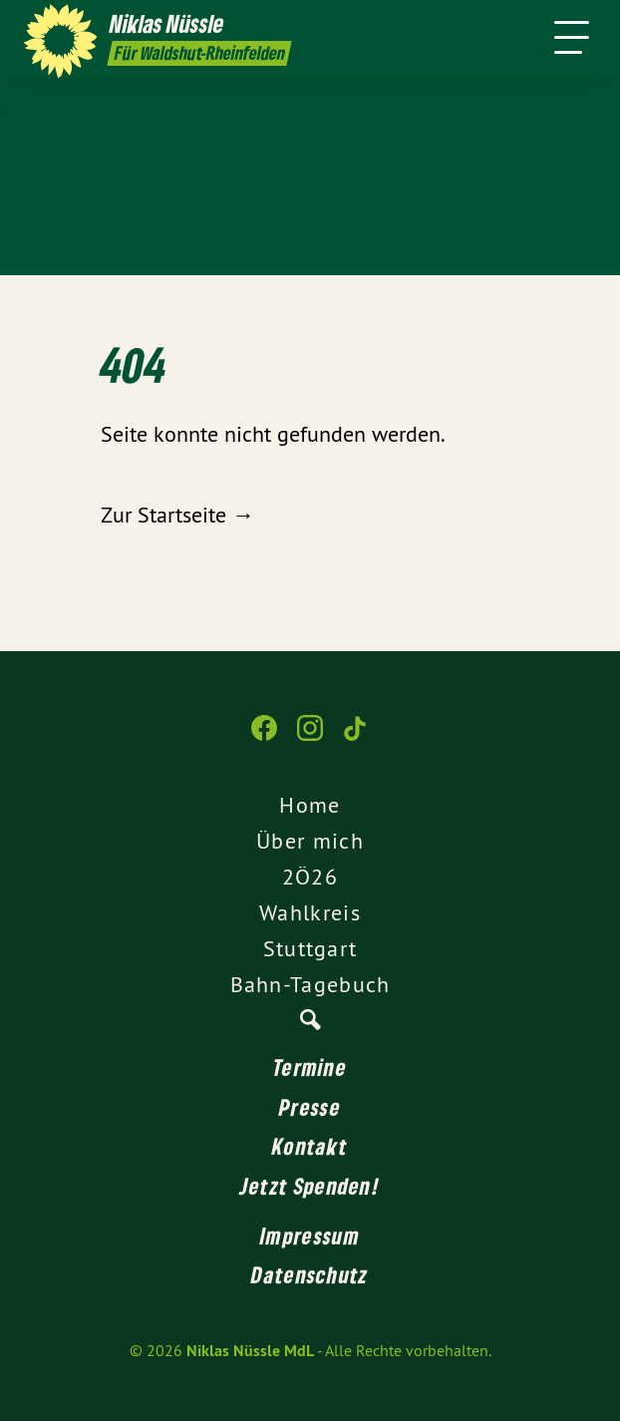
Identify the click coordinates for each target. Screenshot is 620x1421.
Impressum (310, 1235)
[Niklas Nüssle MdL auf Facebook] (264, 738)
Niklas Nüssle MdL (250, 1350)
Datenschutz (309, 1274)
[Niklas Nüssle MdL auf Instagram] (310, 738)
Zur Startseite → (177, 515)
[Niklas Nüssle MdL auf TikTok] (356, 738)
